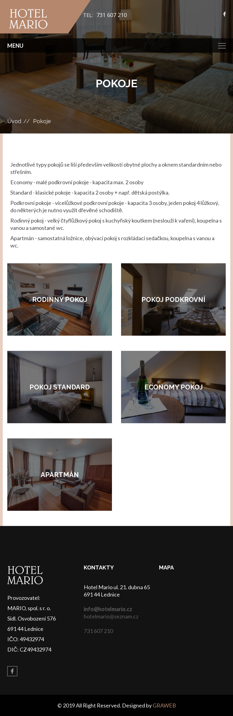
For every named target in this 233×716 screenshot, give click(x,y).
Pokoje (42, 121)
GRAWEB (164, 705)
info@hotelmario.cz (108, 609)
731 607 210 (111, 15)
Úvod (14, 121)
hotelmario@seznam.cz (111, 616)
